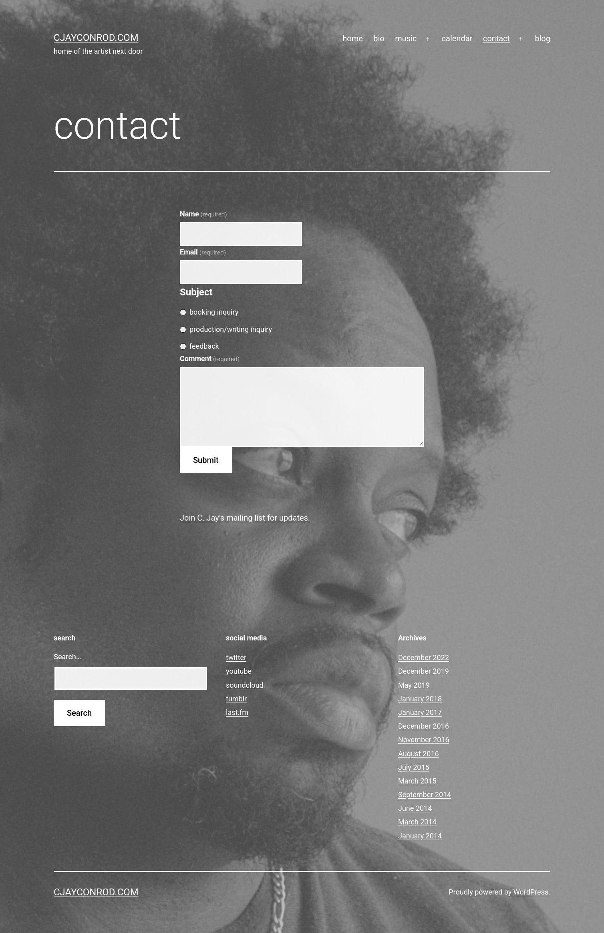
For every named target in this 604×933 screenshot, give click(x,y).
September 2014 (424, 794)
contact (496, 38)
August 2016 (418, 753)
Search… (67, 656)
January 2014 (420, 836)
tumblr (236, 699)
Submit (206, 460)
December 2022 (423, 657)
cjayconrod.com (96, 37)
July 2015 (413, 767)
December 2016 (423, 726)
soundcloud (245, 685)
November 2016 (423, 739)
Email (203, 252)
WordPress (530, 892)
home (352, 38)
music (406, 38)
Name (203, 214)
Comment (210, 358)
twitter (236, 657)
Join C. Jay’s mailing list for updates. (245, 518)
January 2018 (420, 699)
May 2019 (414, 685)
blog (542, 38)
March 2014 (417, 822)
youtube (239, 671)
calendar (457, 38)
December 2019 (423, 671)
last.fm (237, 712)
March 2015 (417, 781)
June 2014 (415, 808)
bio (379, 38)
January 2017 (420, 712)
